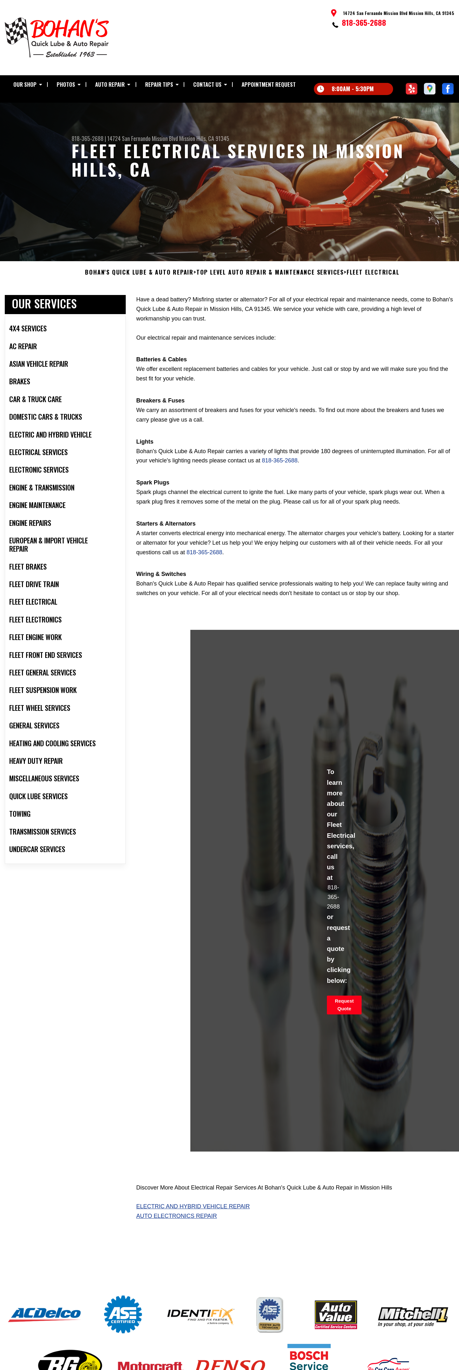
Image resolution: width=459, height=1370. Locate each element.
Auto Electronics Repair (176, 1221)
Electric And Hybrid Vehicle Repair (193, 1211)
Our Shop (25, 84)
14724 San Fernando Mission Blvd (142, 138)
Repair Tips (159, 84)
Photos (66, 84)
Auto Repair (110, 84)
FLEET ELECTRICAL (373, 277)
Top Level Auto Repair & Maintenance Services (270, 277)
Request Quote (344, 1009)
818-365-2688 (364, 22)
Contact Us (207, 84)
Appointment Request (269, 84)
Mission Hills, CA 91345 (204, 138)
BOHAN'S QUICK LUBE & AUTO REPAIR (139, 277)
